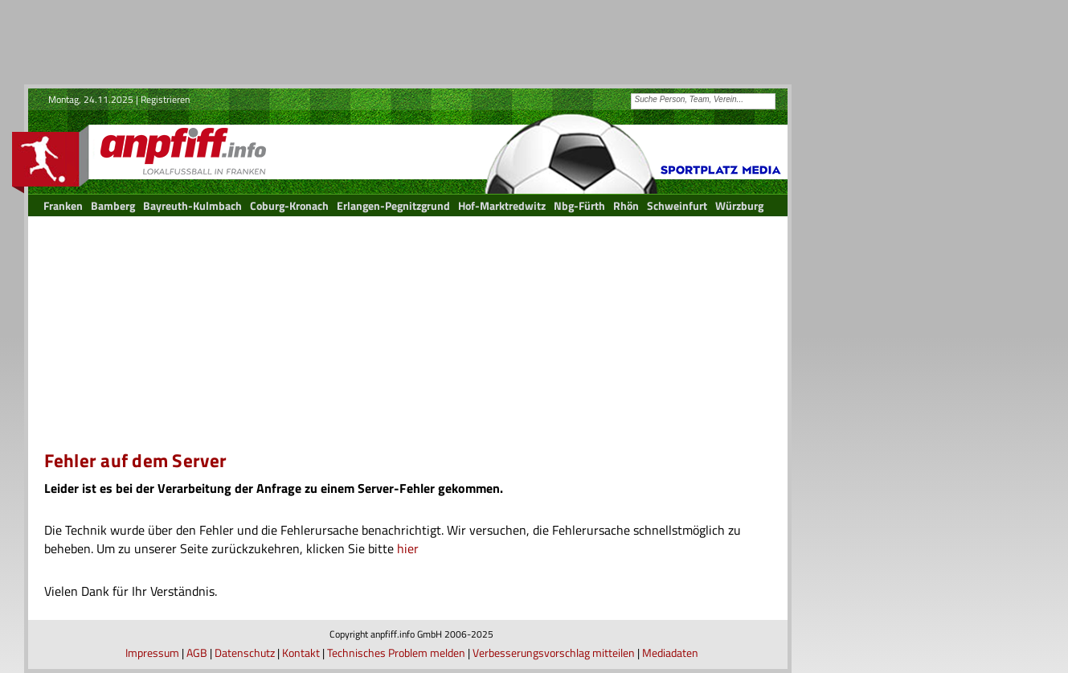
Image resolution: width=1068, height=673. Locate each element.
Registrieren (165, 99)
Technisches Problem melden (396, 652)
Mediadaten (670, 652)
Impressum (152, 652)
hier (408, 548)
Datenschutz (245, 652)
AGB (196, 652)
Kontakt (301, 652)
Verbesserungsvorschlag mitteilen (554, 652)
